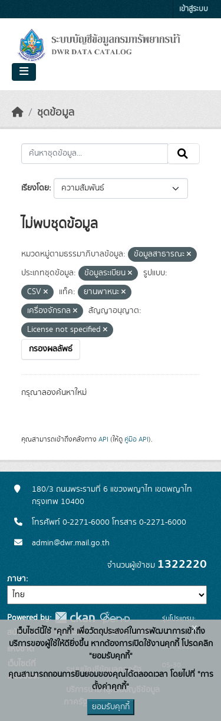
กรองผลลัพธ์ (50, 349)
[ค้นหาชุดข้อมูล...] (94, 153)
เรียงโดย (35, 188)
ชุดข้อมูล (55, 112)
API (103, 439)
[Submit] (183, 153)
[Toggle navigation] (24, 72)
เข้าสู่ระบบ (193, 9)
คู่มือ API (136, 439)
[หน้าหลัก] (18, 112)
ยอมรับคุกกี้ (111, 707)
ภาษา (16, 579)
